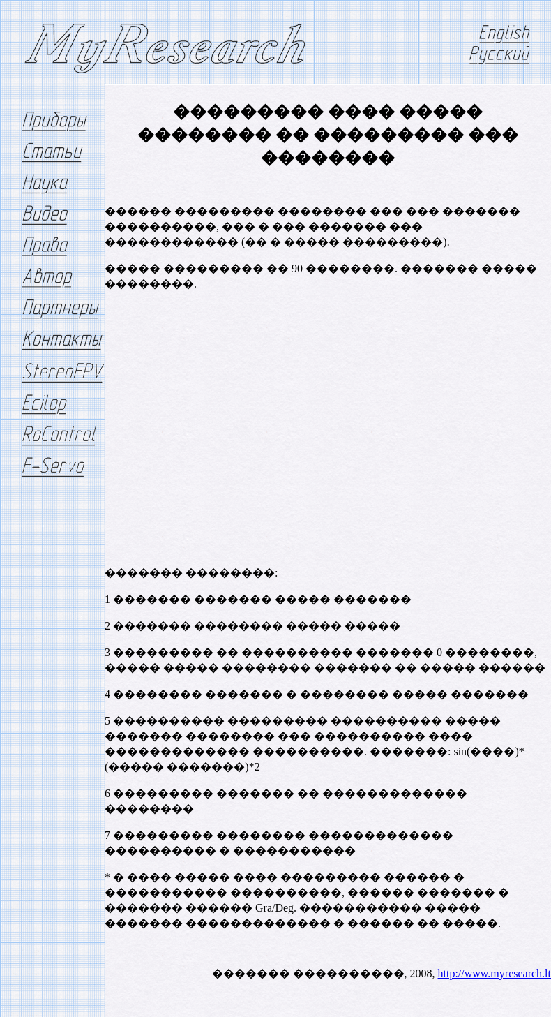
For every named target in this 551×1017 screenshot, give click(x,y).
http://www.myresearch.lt (494, 973)
